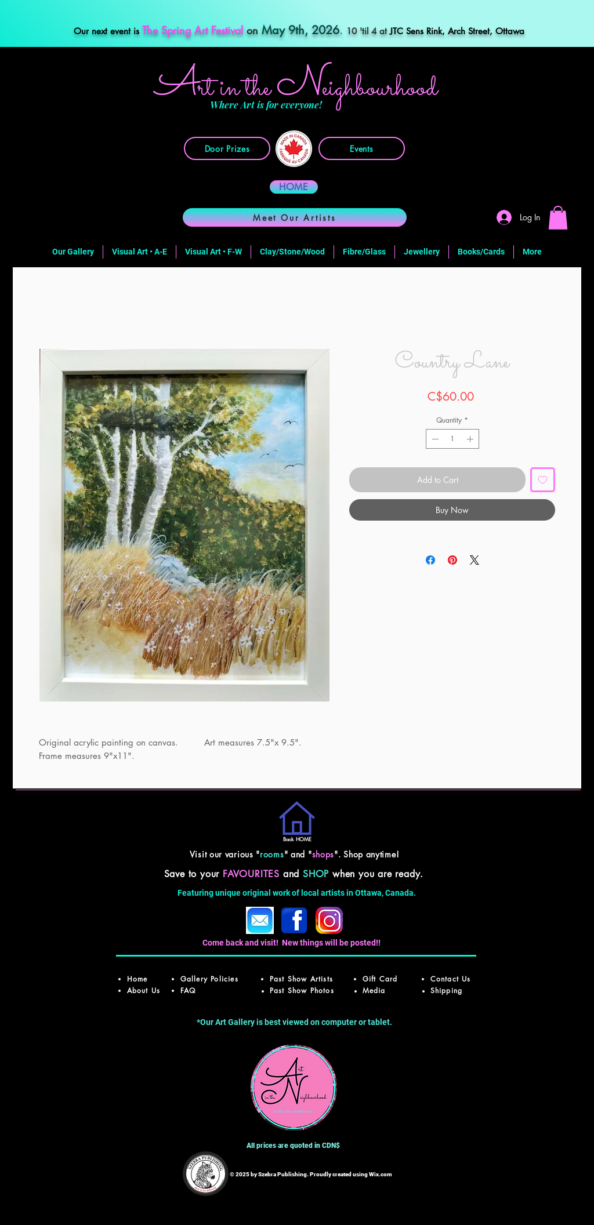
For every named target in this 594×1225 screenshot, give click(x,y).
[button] (558, 218)
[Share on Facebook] (430, 560)
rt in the (237, 88)
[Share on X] (474, 560)
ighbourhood (379, 88)
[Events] (361, 148)
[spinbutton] (452, 439)
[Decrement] (434, 439)
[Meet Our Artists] (295, 217)
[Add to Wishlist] (542, 479)
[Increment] (471, 439)
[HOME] (294, 187)
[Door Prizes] (227, 148)
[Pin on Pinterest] (452, 560)
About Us (144, 990)
